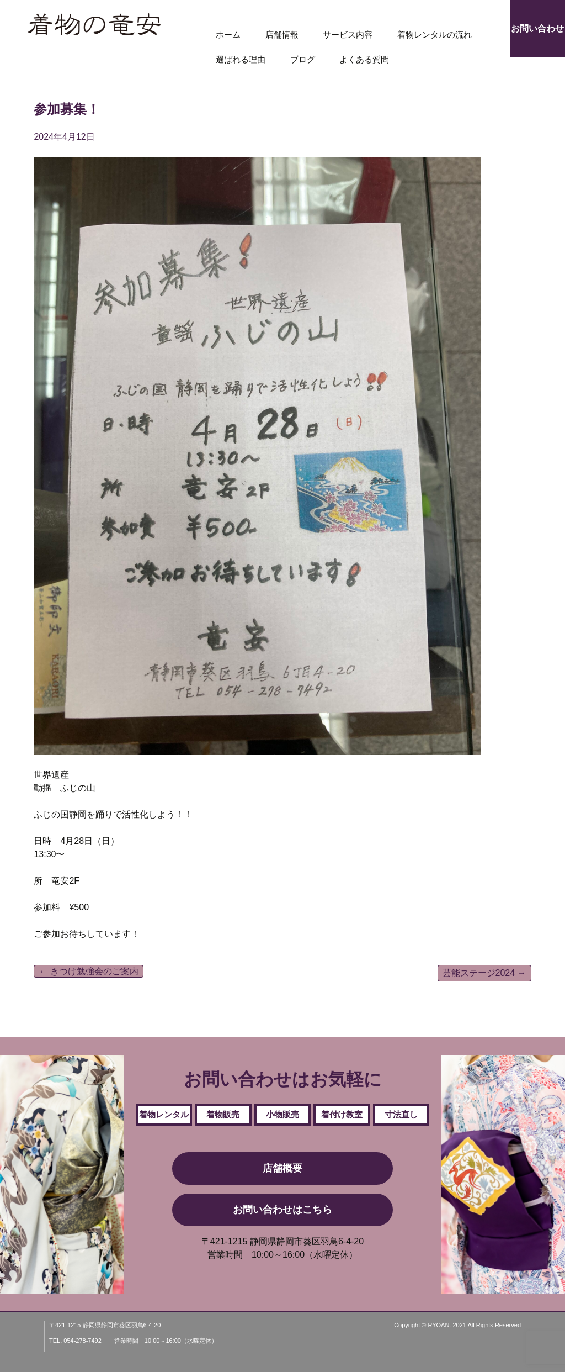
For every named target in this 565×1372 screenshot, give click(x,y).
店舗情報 (282, 34)
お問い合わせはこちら (282, 1209)
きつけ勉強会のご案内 (88, 971)
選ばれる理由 (240, 59)
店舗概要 (282, 1168)
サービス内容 (347, 34)
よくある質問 (364, 59)
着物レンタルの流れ (434, 34)
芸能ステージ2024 (484, 973)
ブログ (302, 59)
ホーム (228, 34)
